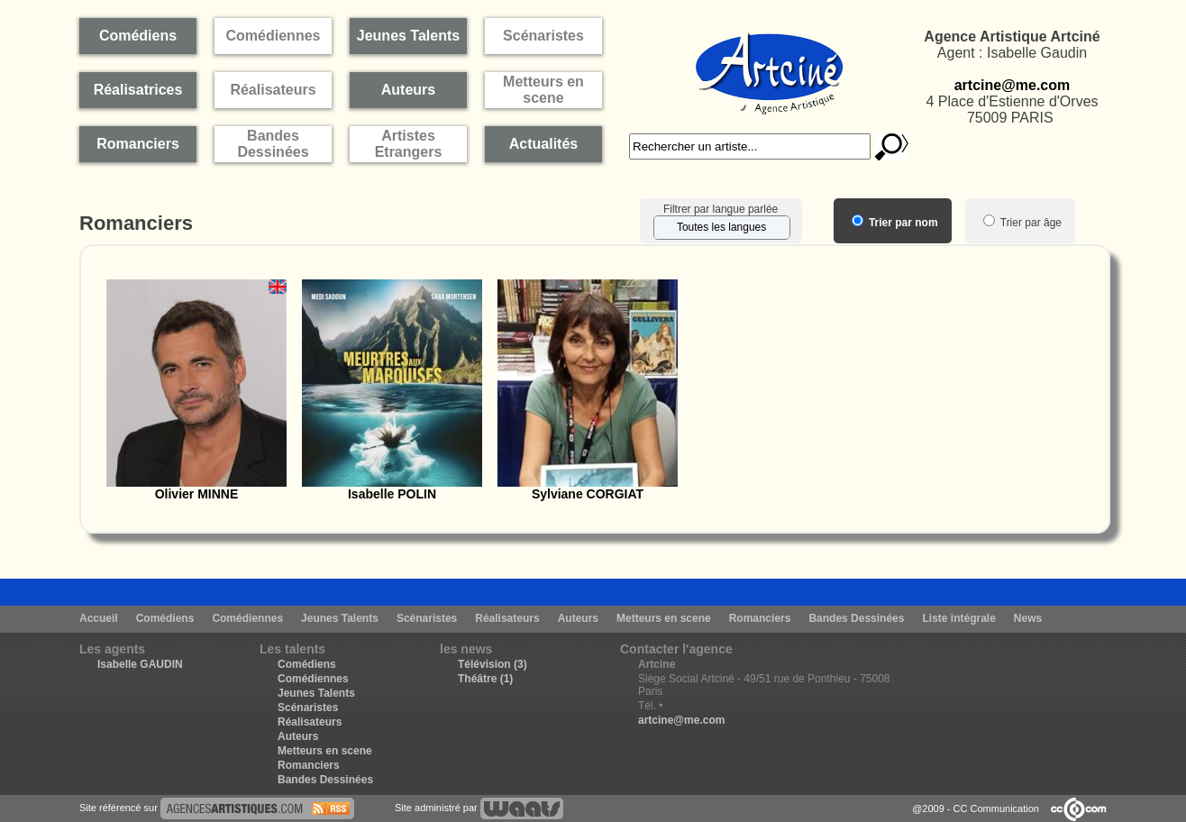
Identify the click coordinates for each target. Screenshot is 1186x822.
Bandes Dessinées (856, 618)
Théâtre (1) (485, 678)
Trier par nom (895, 222)
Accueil (98, 618)
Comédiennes (247, 618)
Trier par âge (1022, 222)
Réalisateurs (507, 618)
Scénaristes (427, 618)
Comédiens (165, 618)
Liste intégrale (958, 618)
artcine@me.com (1012, 85)
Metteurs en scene (663, 618)
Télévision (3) (492, 664)
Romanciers (760, 618)
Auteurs (578, 618)
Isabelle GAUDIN (140, 664)
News (1028, 618)
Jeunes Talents (340, 618)
